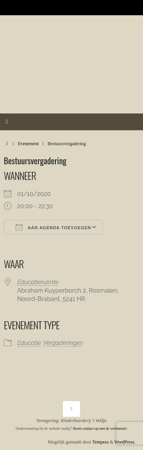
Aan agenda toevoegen (53, 227)
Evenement (28, 143)
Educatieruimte (37, 282)
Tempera (100, 442)
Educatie (29, 342)
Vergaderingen (63, 342)
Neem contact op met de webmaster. (100, 428)
